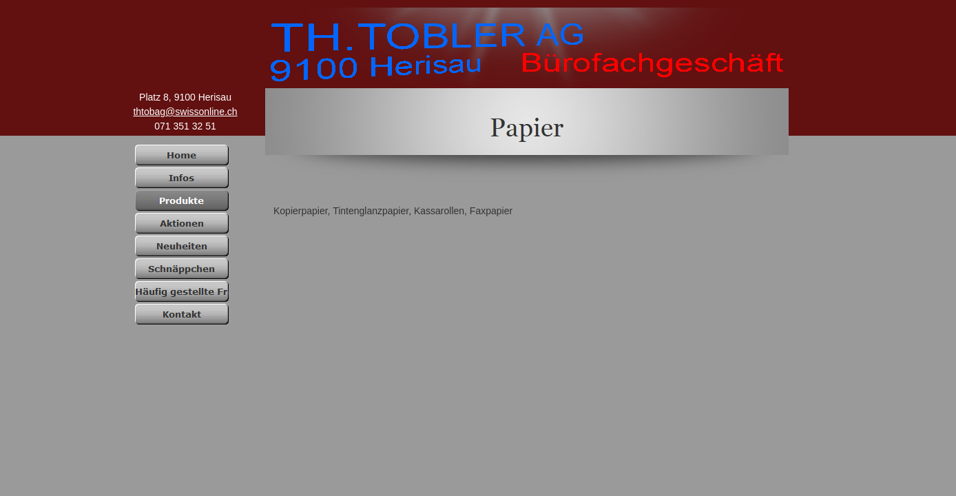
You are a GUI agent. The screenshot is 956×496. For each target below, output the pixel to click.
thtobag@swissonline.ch (185, 111)
